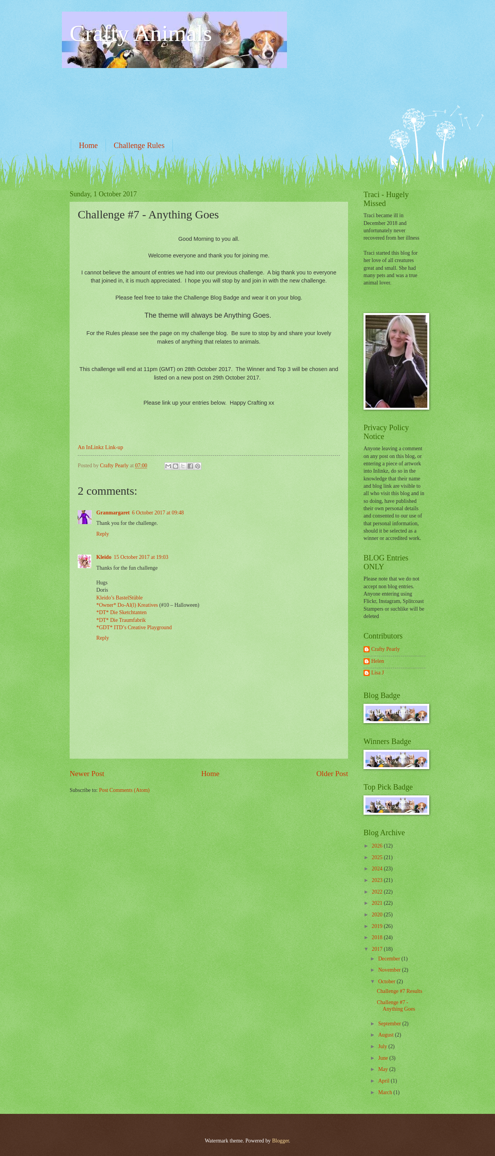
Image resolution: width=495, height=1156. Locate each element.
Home (88, 145)
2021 (378, 903)
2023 (378, 880)
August (386, 1035)
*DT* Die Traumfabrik (121, 620)
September (390, 1024)
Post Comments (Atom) (124, 790)
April (384, 1081)
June (383, 1058)
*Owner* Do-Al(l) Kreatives (127, 605)
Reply (102, 534)
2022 (378, 892)
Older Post (332, 774)
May (383, 1069)
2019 (378, 926)
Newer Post (87, 774)
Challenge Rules (139, 145)
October (387, 981)
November (390, 970)
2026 (378, 846)
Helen (377, 661)
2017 (378, 949)
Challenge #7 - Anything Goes (396, 1005)
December (389, 959)
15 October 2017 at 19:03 (141, 557)
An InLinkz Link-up (100, 447)
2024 (378, 869)
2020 (378, 915)
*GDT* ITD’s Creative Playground (134, 627)
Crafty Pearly (385, 649)
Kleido (103, 557)
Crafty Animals (141, 33)
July (383, 1046)
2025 (378, 857)
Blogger (280, 1141)
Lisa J (377, 673)
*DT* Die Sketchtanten (121, 612)
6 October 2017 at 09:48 (158, 513)
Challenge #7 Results (399, 991)
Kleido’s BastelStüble (119, 598)
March (385, 1092)
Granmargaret (113, 513)
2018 (378, 937)
